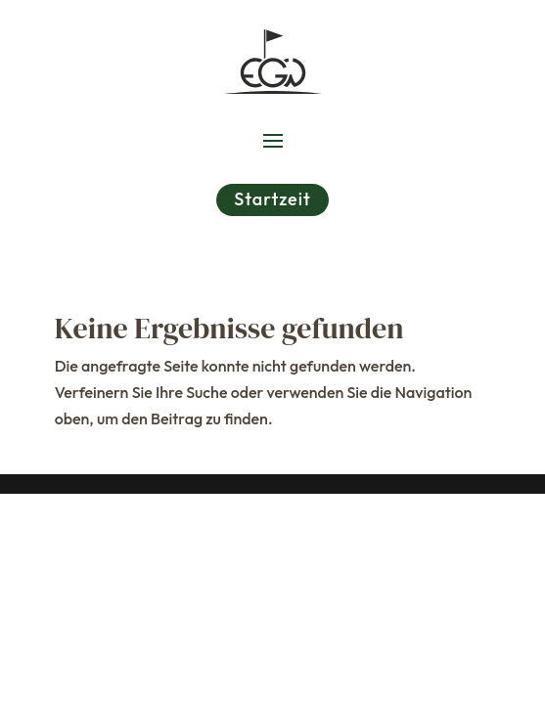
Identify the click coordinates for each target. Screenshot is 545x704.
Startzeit (272, 199)
